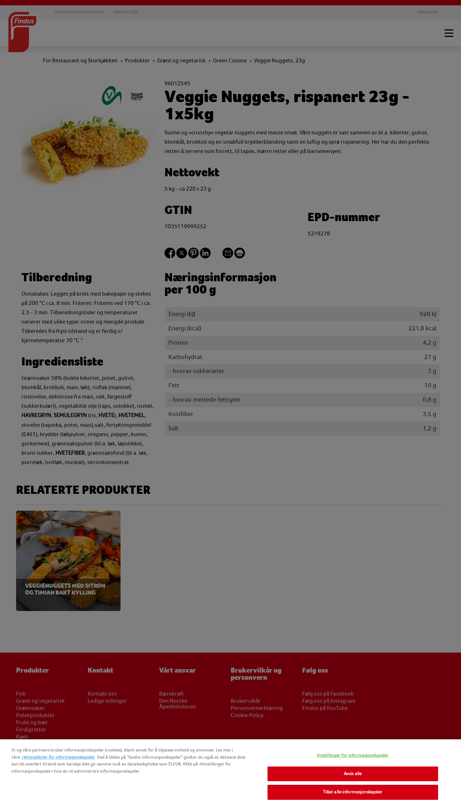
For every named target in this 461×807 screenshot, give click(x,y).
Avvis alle (353, 773)
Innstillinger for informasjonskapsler (353, 755)
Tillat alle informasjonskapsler (353, 791)
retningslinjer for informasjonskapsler (58, 757)
